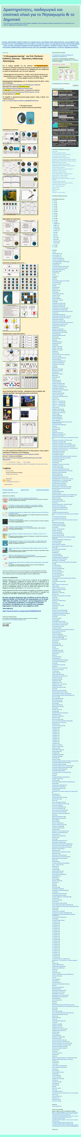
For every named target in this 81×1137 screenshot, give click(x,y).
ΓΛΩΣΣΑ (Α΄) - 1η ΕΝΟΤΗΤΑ (58, 401)
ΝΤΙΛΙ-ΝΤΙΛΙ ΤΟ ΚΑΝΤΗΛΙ (58, 725)
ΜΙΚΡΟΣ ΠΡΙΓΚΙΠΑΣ (56, 704)
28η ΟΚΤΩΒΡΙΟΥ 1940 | (72, 42)
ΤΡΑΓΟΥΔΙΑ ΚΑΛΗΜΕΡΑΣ (57, 967)
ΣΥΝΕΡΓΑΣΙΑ (55, 898)
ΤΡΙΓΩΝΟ (54, 969)
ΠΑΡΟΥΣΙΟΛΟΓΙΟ (56, 798)
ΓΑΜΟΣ (53, 378)
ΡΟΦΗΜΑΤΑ (54, 866)
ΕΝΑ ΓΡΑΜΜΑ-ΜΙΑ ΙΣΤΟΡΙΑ (58, 516)
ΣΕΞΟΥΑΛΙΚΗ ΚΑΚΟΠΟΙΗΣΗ (58, 874)
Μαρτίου (55, 239)
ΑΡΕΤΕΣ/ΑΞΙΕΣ (55, 338)
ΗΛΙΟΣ (53, 583)
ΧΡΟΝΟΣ (54, 1051)
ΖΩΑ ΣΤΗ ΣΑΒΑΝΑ (56, 566)
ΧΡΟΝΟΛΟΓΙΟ (55, 1049)
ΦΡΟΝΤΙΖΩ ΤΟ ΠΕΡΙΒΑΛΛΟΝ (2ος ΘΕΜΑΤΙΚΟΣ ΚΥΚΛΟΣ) (64, 1006)
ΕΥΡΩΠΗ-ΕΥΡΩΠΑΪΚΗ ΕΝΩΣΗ (59, 558)
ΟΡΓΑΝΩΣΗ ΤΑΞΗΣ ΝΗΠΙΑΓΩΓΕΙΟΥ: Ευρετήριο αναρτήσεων (64, 159)
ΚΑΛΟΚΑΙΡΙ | (40, 44)
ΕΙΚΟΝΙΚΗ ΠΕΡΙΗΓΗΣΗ (57, 491)
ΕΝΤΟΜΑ (54, 527)
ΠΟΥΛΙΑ (54, 839)
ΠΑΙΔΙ (53, 775)
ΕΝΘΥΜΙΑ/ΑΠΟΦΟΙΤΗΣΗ (57, 524)
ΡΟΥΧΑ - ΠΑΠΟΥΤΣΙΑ (57, 864)
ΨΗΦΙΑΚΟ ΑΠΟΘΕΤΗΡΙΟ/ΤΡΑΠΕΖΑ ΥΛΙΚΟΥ (61, 1059)
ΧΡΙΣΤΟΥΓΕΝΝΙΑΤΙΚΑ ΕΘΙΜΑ (58, 1040)
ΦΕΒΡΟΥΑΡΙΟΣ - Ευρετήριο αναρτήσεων (60, 176)
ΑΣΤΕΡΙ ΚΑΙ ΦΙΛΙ (56, 359)
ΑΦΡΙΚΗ (54, 365)
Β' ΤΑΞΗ (54, 367)
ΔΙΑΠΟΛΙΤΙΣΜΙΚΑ (56, 461)
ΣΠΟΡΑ (53, 885)
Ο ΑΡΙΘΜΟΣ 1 (55, 730)
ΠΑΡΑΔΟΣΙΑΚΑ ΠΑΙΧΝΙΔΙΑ (58, 786)
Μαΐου (54, 235)
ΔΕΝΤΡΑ (54, 431)
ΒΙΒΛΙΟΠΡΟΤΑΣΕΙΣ (56, 370)
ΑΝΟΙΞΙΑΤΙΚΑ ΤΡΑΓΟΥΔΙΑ (58, 306)
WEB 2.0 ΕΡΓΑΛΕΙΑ (56, 1096)
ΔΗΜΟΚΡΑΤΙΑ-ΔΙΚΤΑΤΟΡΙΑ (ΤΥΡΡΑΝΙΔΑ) (61, 440)
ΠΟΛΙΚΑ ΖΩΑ (55, 834)
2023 (54, 206)
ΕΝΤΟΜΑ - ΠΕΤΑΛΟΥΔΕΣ (57, 529)
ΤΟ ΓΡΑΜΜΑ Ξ (55, 942)
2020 (54, 211)
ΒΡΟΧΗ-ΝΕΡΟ (55, 377)
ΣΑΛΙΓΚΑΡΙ (54, 867)
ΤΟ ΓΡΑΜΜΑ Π (55, 946)
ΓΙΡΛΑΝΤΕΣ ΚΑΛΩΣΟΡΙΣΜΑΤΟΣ (59, 396)
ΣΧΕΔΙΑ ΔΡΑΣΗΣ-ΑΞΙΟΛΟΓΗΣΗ (59, 903)
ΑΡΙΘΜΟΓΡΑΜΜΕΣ (56, 341)
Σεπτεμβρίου (55, 228)
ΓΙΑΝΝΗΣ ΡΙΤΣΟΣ (56, 391)
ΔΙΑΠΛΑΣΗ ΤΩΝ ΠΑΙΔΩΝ (57, 459)
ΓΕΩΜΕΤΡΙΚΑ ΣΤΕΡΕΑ (57, 388)
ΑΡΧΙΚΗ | (5, 42)
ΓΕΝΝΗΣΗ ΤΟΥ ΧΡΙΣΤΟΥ (57, 385)
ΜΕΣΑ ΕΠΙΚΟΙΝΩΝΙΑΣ (57, 698)
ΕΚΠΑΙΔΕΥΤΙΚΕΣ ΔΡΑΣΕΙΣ (58, 505)
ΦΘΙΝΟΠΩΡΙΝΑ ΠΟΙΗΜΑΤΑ (58, 990)
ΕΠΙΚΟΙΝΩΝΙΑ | (52, 47)
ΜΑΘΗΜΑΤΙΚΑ (20, 464)
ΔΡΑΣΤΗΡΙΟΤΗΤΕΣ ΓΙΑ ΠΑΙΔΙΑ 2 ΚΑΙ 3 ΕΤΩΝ (62, 478)
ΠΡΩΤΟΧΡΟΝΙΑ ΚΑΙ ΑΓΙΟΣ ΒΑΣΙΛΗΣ (60, 856)
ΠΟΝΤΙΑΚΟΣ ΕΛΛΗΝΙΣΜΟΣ (58, 835)
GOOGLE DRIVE (55, 1075)
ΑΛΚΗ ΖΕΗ (54, 292)
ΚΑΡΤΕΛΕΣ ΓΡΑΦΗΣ (56, 634)
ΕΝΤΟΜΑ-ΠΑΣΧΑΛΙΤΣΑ (57, 535)
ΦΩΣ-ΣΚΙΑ (54, 1016)
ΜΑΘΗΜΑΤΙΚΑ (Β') (56, 685)
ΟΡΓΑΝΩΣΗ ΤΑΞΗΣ (56, 756)
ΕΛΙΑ (53, 510)
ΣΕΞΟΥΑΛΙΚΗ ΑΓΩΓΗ (57, 872)
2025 (54, 202)
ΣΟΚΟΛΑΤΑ (54, 882)
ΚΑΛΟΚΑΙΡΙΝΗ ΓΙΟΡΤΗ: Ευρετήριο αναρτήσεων (61, 154)
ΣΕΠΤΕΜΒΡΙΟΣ (55, 875)
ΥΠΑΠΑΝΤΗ (54, 980)
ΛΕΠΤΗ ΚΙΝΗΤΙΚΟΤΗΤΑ (57, 674)
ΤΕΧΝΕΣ (38, 464)
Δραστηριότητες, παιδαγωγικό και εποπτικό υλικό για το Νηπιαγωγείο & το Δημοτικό (38, 14)
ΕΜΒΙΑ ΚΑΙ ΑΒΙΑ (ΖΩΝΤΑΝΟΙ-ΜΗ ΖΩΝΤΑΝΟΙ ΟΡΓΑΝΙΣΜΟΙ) (65, 513)
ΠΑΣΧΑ (53, 800)
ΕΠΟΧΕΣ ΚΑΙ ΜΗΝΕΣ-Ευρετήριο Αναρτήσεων (61, 164)
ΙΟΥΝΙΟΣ (54, 608)
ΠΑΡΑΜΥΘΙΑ (33, 464)
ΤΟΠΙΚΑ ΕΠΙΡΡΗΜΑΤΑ (57, 964)
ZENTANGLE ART (56, 1101)
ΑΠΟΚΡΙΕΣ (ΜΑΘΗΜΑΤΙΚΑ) (58, 330)
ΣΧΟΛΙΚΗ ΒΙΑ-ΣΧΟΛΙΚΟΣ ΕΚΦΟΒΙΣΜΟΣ (61, 912)
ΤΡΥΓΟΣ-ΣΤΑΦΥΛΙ (56, 975)
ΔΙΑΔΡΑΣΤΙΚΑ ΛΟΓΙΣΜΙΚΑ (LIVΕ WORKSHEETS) (63, 445)
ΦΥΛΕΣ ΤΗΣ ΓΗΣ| (33, 47)
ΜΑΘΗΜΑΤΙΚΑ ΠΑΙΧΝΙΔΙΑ (58, 687)
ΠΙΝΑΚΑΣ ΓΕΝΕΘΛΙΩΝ (57, 823)
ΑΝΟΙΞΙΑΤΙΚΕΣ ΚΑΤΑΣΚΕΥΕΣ (58, 309)
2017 (54, 216)
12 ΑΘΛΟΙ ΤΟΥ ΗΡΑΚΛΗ (57, 258)
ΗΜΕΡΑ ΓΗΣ (54, 586)
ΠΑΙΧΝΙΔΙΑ (54, 780)
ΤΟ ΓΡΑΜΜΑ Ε (55, 928)
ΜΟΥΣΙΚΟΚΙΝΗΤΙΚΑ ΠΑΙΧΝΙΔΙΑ (59, 712)
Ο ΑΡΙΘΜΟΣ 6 (55, 738)
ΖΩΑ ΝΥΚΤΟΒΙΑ (55, 565)
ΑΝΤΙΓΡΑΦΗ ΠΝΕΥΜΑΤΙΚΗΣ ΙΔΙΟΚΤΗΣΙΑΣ (61, 311)
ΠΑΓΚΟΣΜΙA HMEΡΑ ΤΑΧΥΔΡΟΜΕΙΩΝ (60, 772)
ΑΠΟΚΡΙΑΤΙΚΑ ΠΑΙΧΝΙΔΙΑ (58, 321)
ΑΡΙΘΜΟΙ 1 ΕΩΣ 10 (56, 346)
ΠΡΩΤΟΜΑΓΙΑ (55, 853)
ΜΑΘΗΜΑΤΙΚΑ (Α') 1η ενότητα (58, 684)
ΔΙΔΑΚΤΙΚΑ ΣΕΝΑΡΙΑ (57, 467)
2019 (54, 213)
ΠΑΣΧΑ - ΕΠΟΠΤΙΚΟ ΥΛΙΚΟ (58, 802)
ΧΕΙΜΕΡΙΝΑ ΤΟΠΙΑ (56, 1025)
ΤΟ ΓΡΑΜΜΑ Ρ (55, 947)
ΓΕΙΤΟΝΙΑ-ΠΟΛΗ (56, 380)
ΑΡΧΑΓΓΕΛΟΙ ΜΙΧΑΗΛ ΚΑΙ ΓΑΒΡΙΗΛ (60, 354)
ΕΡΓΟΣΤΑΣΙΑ (55, 550)
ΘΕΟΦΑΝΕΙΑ (55, 599)
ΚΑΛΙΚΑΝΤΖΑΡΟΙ (56, 618)
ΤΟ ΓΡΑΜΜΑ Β (55, 923)
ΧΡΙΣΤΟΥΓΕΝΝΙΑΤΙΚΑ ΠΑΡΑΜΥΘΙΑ (60, 1041)
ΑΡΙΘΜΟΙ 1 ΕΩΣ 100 (56, 348)
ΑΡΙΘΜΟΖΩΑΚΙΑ (56, 343)
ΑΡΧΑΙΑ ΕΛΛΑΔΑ (56, 356)
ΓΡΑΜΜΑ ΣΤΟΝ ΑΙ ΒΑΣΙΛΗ (58, 412)
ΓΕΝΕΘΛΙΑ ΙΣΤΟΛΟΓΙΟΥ (57, 383)
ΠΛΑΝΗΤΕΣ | (74, 45)
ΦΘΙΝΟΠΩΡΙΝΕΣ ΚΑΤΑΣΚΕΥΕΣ (59, 996)
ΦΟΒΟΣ (53, 1003)
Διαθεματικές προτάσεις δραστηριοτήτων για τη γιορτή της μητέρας (21, 555)
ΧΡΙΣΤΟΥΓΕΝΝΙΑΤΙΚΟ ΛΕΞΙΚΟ (59, 1048)
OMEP (53, 1086)
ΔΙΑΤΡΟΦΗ (54, 462)
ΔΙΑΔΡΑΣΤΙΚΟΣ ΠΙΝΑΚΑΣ (57, 451)
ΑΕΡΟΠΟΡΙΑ (55, 287)
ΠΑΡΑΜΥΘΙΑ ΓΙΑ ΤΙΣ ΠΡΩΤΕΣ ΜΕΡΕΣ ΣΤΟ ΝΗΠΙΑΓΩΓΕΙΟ (65, 791)
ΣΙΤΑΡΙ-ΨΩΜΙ (55, 879)
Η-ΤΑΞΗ (54, 579)
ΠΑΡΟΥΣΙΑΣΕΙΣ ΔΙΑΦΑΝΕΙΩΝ (58, 797)
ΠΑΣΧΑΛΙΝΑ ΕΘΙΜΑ (56, 805)
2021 (54, 209)
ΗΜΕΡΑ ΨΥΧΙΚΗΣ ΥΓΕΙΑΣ (58, 587)
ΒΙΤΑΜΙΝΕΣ (54, 372)
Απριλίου (55, 237)
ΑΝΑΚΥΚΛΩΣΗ (55, 298)
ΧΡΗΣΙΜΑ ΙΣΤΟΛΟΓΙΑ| (71, 47)
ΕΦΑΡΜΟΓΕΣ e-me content (57, 560)
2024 (54, 204)
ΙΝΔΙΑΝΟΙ (54, 607)
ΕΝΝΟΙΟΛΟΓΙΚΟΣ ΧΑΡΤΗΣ (58, 525)
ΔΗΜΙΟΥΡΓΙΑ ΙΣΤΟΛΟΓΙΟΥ (58, 434)
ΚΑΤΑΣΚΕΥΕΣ (55, 643)
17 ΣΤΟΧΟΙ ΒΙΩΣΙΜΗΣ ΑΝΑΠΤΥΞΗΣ (60, 261)
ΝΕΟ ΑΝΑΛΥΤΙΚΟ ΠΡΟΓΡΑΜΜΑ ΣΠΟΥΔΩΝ (61, 720)
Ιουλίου (54, 232)
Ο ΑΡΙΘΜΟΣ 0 (55, 728)
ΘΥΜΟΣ (54, 602)
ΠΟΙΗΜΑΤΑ (54, 829)
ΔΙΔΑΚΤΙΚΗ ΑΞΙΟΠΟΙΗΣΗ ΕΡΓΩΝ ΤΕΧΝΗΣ (61, 470)
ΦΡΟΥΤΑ (54, 1008)
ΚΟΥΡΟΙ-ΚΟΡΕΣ (55, 658)
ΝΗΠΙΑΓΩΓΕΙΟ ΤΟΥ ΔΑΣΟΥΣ (58, 722)
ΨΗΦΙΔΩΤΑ (54, 1061)
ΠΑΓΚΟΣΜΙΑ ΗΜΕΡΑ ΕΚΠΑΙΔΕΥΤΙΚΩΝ (60, 762)
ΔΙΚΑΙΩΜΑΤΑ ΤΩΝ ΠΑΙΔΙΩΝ (58, 472)
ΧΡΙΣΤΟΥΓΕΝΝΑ (55, 1038)
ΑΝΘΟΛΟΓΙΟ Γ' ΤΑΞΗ (56, 300)
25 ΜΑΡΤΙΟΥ (55, 264)
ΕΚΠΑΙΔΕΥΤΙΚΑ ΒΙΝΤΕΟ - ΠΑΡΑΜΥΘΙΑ (60, 504)
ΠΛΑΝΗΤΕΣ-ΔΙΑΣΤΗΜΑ (57, 827)
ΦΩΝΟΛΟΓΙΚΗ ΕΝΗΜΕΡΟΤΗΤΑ (59, 1014)
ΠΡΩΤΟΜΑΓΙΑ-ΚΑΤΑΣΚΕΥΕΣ (58, 855)
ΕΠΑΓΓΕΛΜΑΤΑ (55, 542)
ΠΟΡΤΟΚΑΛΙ (55, 837)
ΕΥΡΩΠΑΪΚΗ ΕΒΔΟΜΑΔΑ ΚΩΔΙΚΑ (59, 557)
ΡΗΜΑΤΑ (54, 859)
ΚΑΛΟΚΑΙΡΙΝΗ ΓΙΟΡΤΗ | (58, 44)
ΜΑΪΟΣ (53, 688)
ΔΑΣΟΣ (53, 426)
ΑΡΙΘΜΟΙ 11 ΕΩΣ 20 (56, 349)
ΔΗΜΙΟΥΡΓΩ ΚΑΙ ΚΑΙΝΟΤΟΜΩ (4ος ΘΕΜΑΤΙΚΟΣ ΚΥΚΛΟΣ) (65, 437)
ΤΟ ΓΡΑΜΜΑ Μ (55, 939)
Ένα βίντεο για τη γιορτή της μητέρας (15, 519)
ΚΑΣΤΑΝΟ (54, 642)
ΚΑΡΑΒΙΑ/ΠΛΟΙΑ (55, 632)
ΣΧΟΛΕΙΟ (54, 909)
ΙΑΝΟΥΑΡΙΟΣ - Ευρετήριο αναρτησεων (59, 172)
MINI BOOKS (55, 1085)
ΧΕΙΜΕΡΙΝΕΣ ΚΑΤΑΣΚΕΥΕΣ (58, 1030)
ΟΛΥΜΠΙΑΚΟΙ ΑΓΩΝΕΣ (57, 754)
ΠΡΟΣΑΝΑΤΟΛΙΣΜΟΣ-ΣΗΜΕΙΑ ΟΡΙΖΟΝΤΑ (61, 845)
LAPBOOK (54, 1080)
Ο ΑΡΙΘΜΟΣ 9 (55, 743)
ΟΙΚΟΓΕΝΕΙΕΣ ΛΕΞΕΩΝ (57, 749)
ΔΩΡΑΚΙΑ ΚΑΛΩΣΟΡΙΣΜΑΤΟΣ (58, 485)
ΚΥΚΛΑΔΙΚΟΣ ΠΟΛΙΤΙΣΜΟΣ (58, 661)
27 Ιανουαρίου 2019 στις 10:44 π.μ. (12, 481)
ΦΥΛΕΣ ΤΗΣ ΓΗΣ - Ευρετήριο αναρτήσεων (60, 175)
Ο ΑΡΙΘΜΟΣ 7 (55, 740)
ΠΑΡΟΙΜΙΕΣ (54, 794)
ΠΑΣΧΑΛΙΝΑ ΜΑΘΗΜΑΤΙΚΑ (58, 807)
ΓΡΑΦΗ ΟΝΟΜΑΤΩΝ (56, 418)
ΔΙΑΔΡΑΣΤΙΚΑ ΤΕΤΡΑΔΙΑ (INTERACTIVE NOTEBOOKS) (64, 448)
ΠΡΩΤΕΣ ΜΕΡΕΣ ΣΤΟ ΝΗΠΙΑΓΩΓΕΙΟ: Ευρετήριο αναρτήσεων (64, 160)
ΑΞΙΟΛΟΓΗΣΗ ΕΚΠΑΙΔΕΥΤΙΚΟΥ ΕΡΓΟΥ (61, 316)
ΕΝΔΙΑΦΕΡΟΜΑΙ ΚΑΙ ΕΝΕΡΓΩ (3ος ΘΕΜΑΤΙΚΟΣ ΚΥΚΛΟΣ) (65, 519)
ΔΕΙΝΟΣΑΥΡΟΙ (55, 427)
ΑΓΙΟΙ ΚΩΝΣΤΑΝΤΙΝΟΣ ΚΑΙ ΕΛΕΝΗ (60, 280)
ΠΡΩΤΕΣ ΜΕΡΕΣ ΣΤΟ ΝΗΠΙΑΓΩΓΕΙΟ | (29, 42)
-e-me (53, 252)
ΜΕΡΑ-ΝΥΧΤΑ (27, 464)
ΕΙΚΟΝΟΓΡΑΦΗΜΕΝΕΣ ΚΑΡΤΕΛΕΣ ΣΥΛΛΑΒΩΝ (62, 496)
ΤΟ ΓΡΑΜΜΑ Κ (55, 936)
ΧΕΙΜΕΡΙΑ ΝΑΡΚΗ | (57, 45)
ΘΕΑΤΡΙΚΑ (54, 594)
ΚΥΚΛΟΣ (54, 663)
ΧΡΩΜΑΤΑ (54, 1054)
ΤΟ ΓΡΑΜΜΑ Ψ (55, 957)
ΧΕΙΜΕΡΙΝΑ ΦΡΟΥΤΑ (56, 1027)
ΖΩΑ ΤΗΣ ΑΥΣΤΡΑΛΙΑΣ (57, 571)
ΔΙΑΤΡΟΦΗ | (43, 47)
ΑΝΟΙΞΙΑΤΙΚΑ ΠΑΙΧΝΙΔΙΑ (57, 303)
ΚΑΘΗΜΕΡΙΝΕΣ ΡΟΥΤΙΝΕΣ (58, 615)
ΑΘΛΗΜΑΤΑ (54, 288)
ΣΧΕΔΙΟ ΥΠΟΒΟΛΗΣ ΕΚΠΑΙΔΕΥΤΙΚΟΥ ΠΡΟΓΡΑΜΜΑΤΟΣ (64, 906)
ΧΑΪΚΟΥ (54, 1019)
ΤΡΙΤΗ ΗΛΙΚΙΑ (55, 972)
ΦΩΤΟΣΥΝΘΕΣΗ (55, 1017)
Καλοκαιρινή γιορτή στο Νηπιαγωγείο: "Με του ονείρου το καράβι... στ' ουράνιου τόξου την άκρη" (27, 540)
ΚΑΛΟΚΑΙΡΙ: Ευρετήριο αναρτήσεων (59, 156)
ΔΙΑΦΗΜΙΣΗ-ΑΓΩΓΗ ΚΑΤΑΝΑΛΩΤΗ (60, 464)
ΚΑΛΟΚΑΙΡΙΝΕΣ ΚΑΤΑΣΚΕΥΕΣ (59, 624)
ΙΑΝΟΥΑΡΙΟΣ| (7, 47)
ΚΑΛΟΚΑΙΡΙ (54, 619)
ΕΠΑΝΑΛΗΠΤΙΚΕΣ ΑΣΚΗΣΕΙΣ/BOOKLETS (61, 546)
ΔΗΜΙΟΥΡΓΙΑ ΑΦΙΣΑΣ (57, 432)
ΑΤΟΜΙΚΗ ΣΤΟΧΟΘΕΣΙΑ (57, 362)
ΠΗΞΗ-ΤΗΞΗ (55, 819)
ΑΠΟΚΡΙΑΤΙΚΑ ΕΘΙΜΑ (57, 319)
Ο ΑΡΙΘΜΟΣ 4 (55, 735)
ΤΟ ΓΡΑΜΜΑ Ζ (55, 930)
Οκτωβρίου (55, 227)
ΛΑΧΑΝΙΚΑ (54, 671)
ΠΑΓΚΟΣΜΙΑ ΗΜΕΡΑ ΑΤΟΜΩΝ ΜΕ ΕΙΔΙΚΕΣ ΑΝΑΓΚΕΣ (64, 761)
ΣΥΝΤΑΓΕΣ (54, 901)
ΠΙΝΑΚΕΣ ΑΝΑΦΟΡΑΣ (57, 826)
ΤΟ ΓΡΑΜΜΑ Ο (55, 944)
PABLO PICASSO (55, 1088)
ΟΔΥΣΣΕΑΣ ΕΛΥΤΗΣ (56, 744)
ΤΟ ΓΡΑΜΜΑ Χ (55, 955)
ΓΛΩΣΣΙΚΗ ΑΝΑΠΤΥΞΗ (57, 410)
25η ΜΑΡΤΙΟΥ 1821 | (8, 44)
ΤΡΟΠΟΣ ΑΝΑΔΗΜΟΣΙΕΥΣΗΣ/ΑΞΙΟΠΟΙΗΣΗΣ (62, 974)
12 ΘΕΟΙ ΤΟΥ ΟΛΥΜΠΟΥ (57, 260)
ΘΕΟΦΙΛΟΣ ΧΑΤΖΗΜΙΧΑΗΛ (58, 600)
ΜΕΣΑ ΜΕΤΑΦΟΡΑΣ (56, 701)
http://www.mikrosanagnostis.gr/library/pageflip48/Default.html (20, 100)
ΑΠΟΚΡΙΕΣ (54, 327)
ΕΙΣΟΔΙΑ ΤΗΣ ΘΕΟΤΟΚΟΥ (57, 501)
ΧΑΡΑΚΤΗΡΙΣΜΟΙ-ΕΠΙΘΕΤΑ (58, 1020)
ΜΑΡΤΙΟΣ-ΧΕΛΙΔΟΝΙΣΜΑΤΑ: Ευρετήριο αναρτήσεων (62, 168)
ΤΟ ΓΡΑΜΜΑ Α (55, 921)
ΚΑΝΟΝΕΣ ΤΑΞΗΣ (56, 627)
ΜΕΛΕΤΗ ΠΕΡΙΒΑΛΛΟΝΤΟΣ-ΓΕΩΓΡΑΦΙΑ (61, 693)
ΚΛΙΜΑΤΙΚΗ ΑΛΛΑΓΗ (57, 650)
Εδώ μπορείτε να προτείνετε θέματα (58, 192)
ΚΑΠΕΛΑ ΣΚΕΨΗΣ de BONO (58, 631)
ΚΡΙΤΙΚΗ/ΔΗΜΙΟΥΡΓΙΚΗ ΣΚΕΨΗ (59, 659)
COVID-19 (54, 1064)
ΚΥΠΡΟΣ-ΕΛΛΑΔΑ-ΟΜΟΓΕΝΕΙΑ (59, 667)
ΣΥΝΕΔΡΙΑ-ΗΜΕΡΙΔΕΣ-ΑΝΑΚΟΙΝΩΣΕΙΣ (60, 896)
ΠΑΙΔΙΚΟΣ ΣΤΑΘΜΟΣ (57, 778)
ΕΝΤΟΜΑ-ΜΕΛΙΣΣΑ (56, 532)
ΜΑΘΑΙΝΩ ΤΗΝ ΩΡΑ (56, 679)
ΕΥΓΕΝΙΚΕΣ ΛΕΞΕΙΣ (56, 555)
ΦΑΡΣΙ (53, 985)
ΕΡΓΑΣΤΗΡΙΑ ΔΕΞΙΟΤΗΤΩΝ (58, 549)
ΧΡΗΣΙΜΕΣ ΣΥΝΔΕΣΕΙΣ (57, 1036)
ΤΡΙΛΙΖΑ (54, 971)
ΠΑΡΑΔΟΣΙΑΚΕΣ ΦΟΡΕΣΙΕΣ (58, 788)
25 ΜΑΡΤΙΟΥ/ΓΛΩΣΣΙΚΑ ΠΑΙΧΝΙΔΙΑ (60, 266)
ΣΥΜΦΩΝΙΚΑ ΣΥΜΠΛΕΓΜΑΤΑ (59, 893)
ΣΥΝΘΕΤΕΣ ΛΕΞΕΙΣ (56, 900)
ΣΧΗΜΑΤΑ (54, 908)
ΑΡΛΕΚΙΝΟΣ (54, 353)
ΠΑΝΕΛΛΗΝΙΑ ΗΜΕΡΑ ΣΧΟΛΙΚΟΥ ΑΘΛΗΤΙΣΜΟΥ (62, 781)
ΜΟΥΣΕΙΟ (54, 708)
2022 (54, 207)
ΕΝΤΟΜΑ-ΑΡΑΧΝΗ (56, 530)
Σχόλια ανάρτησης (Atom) (13, 492)
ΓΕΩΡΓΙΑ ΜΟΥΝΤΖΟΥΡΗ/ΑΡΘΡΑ (59, 389)
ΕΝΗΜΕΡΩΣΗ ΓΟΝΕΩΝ (57, 522)
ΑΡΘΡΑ (53, 340)
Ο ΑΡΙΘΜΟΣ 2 (55, 732)
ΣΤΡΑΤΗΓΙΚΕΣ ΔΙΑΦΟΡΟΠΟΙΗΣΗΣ (59, 890)
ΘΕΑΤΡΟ (54, 597)
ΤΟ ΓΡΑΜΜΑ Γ (55, 925)
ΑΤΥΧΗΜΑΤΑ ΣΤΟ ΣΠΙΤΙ (57, 364)
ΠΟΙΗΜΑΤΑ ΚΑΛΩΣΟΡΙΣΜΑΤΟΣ (59, 832)
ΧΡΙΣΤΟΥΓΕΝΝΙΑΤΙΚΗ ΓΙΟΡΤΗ (59, 1046)
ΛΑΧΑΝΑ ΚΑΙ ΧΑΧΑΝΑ (57, 669)
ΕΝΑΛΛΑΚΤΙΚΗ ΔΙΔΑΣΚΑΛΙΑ (58, 518)
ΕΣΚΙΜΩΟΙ (54, 552)
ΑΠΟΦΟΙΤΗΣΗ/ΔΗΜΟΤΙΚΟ (58, 335)
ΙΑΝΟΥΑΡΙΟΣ (55, 603)
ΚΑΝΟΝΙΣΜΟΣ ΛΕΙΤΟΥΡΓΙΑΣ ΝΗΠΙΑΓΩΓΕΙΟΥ (62, 629)
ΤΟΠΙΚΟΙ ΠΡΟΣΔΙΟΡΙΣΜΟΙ (58, 966)
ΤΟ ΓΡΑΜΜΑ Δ (55, 926)
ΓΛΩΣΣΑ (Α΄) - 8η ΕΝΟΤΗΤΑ (58, 405)
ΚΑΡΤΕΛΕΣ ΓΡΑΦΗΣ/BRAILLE (58, 635)
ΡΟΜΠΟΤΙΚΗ (55, 861)
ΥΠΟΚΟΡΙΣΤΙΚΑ (55, 982)
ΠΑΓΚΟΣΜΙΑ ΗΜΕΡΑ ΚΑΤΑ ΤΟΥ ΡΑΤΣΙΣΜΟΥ (62, 765)
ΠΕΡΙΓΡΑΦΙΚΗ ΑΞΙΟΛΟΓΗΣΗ (58, 818)
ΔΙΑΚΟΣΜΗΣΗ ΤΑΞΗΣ (57, 454)
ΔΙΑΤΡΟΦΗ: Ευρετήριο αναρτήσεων (59, 181)
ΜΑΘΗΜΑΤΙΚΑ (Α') (56, 682)
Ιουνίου (54, 234)
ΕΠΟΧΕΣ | (66, 45)
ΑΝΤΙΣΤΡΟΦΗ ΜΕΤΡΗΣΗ (57, 314)
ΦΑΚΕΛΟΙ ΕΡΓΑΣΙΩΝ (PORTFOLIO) (59, 984)
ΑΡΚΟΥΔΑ (54, 351)
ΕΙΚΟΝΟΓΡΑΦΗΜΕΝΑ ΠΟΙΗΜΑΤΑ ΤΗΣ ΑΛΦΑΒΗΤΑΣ (63, 494)
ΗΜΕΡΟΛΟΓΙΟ (55, 591)
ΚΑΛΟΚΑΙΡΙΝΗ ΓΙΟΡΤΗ (57, 626)
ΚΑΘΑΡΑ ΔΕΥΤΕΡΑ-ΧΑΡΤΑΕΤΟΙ (59, 611)
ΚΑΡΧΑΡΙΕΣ (54, 640)
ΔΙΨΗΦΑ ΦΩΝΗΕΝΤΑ (56, 475)
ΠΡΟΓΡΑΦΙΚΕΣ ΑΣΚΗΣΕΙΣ (58, 842)
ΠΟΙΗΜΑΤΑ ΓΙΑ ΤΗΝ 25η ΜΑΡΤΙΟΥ (59, 831)
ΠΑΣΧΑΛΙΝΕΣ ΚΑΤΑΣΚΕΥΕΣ (58, 811)
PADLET (54, 1089)
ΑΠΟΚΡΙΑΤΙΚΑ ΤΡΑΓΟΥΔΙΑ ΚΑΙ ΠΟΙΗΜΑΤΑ (61, 322)
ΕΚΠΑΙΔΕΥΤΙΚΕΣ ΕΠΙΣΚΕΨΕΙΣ (59, 507)
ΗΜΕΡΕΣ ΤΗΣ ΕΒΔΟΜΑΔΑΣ (58, 589)
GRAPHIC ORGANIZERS (57, 1078)
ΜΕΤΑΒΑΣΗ (54, 703)
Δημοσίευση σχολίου (8, 484)
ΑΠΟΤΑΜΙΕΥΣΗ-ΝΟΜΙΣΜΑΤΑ (58, 332)
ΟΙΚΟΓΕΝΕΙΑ (55, 748)
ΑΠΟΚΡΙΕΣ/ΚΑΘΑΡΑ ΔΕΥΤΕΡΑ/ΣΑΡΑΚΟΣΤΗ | (28, 45)
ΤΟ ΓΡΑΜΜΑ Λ (55, 938)
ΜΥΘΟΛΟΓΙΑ (55, 717)
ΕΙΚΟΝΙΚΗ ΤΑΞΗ (56, 493)
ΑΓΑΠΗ (53, 277)
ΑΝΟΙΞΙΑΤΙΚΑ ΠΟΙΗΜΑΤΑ (58, 304)
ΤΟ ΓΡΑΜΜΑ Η (55, 931)
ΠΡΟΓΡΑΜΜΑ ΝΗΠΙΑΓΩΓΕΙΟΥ (59, 840)
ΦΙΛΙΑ (53, 1001)
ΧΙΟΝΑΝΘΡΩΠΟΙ (56, 1035)
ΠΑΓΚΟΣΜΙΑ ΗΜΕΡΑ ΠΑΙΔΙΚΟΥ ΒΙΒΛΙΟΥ (61, 767)
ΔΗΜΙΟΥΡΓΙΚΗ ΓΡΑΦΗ (57, 435)
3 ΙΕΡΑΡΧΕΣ (54, 272)
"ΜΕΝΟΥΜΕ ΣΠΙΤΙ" (56, 253)
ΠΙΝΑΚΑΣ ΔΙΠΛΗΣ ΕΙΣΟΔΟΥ (58, 824)
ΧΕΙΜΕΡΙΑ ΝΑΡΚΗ (56, 1024)
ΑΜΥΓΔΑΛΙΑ (55, 296)
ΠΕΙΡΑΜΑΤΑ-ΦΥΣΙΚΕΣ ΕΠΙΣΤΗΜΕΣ (60, 813)
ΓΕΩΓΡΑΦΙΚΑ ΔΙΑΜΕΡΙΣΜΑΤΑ (58, 386)
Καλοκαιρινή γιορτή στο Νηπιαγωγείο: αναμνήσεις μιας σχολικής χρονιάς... (23, 498)
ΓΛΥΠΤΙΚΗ (54, 397)
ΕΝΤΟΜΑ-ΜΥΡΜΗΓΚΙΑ (57, 533)
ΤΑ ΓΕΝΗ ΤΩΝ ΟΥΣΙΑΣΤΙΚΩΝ (58, 917)
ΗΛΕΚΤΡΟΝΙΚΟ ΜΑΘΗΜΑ (58, 581)
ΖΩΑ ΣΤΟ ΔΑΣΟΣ (55, 570)
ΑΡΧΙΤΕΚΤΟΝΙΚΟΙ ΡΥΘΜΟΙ (58, 357)
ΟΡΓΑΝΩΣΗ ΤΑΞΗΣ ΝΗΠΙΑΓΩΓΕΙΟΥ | (53, 42)
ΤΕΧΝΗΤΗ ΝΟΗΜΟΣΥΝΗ (57, 920)
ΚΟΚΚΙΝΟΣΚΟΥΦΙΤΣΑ (57, 651)
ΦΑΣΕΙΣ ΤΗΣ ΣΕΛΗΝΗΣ (57, 987)
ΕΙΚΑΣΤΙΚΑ (54, 489)
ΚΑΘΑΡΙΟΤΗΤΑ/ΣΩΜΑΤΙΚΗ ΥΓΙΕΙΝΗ (60, 613)
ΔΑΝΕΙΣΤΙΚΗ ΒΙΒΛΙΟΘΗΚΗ (58, 424)
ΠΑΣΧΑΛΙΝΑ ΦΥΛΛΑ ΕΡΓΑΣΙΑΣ (59, 810)
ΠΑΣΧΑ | (47, 44)
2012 (54, 246)
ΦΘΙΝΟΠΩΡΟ (55, 998)
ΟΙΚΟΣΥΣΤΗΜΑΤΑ (56, 751)
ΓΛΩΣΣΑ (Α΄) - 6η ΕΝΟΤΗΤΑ (58, 404)
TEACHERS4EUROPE (56, 1091)
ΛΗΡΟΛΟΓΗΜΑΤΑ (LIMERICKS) (59, 676)
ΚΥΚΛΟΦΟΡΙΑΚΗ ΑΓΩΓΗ (57, 664)
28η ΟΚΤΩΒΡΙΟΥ (55, 271)
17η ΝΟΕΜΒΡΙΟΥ (55, 263)
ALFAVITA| (60, 47)
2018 (54, 214)
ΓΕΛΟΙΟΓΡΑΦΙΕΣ (56, 381)
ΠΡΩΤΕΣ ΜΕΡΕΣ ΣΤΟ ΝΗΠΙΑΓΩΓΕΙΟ (60, 851)
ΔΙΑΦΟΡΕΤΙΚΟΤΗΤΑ (56, 465)
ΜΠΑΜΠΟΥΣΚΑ (55, 714)
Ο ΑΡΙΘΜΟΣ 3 (55, 733)
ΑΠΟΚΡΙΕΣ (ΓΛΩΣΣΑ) (56, 329)
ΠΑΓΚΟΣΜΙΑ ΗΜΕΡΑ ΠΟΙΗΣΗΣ (59, 769)
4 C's (53, 274)
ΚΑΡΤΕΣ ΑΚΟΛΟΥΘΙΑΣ (57, 637)
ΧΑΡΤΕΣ (54, 1022)
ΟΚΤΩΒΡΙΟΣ (55, 753)
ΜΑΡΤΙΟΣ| (24, 47)
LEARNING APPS (55, 1081)
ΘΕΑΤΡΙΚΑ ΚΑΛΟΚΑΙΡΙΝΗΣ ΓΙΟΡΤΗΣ (60, 595)
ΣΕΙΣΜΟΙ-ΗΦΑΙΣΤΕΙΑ (57, 871)
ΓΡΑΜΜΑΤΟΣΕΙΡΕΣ (56, 415)
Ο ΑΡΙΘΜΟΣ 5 (55, 736)
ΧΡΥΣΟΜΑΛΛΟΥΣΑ (56, 1052)
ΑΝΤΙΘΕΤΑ (54, 313)
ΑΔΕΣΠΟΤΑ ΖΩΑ (55, 284)
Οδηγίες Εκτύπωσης (55, 189)
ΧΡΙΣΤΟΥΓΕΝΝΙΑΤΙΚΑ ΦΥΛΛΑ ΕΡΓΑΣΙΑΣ (61, 1043)
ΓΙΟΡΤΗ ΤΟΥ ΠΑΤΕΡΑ (57, 394)
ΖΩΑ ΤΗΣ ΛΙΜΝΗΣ (56, 573)
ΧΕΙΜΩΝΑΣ (54, 1032)
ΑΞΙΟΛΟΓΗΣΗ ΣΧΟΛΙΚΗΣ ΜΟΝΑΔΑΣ (60, 317)
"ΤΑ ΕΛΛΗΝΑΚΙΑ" (56, 256)
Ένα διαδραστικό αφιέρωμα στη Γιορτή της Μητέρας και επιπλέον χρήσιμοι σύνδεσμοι (25, 505)
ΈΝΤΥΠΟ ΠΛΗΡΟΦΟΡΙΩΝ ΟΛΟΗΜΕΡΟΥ (61, 539)
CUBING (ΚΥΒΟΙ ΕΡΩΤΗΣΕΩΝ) (59, 1065)
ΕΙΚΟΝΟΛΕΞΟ (55, 497)
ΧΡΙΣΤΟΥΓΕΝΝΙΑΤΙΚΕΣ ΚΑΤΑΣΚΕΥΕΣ (60, 1044)
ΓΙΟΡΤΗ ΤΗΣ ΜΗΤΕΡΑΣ (57, 393)
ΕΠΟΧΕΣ (54, 547)
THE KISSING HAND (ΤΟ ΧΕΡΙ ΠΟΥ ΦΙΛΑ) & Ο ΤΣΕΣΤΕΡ (64, 1093)
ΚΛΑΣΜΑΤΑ (54, 648)
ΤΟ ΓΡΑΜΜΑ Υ (55, 952)
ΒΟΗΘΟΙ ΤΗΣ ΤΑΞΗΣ (56, 373)
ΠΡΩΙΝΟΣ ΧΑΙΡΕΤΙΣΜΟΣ (57, 848)
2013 (54, 245)
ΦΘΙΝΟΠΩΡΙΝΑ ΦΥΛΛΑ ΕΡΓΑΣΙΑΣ (59, 995)
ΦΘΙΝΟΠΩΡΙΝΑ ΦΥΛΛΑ (57, 993)
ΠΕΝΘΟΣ (54, 815)
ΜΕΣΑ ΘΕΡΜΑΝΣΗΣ (56, 700)
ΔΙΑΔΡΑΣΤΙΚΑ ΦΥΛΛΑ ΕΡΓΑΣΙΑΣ (59, 449)
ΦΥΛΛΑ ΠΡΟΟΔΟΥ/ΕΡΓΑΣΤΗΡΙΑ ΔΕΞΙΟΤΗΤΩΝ (62, 1012)
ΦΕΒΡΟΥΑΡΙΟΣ (55, 988)
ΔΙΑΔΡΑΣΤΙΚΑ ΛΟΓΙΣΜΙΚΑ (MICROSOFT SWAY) (62, 446)
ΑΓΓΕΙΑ (54, 279)
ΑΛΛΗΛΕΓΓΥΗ (55, 295)
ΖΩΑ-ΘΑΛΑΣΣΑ (55, 576)
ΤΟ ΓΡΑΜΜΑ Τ (55, 950)
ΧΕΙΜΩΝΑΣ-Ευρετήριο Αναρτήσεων (59, 170)
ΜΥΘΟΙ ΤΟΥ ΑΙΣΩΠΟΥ (57, 716)
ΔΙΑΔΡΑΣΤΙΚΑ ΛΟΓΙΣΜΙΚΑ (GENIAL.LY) (61, 443)
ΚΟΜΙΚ (53, 655)
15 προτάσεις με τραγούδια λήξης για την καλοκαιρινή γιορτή (20, 526)
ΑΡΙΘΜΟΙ (54, 345)
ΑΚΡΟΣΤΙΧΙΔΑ (55, 290)
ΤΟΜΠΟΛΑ (54, 963)
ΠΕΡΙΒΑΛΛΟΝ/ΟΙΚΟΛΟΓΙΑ (58, 816)
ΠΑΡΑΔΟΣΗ (54, 783)
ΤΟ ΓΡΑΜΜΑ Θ (55, 933)
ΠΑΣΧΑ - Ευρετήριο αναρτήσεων (58, 186)
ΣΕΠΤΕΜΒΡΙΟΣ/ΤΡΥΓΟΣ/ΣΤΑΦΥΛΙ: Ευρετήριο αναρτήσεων (63, 165)
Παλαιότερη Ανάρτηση (42, 490)
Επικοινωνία (54, 190)
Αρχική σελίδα (25, 490)
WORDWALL (55, 1097)
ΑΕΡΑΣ (53, 285)
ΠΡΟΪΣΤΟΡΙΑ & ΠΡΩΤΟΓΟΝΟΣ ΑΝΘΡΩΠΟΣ (61, 843)
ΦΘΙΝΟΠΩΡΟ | (12, 42)
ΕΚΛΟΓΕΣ (54, 502)
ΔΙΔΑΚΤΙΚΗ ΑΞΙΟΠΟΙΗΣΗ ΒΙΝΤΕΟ (59, 469)
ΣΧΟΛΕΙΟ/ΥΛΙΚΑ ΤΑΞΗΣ (57, 911)
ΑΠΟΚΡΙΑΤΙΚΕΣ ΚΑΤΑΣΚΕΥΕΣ (59, 324)
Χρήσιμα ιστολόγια (55, 187)
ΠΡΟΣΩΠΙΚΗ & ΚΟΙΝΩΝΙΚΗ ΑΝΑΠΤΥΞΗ (61, 847)
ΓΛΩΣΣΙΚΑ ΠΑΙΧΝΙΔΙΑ (11, 464)
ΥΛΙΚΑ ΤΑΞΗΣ (55, 979)
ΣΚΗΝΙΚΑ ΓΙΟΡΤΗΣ (56, 880)
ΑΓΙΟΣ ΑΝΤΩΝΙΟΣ (56, 282)
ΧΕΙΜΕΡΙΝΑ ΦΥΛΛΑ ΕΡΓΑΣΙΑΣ (58, 1028)
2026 (54, 200)
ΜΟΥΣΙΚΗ (54, 711)
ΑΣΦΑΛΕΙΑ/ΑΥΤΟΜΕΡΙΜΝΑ (58, 361)
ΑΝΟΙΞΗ (54, 301)
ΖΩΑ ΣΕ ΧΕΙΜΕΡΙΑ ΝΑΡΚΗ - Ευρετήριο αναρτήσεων (62, 173)
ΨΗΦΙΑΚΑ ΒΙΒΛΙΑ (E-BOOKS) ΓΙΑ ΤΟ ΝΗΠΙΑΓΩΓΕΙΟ (63, 1057)
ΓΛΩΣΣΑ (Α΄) (54, 399)
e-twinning (54, 1069)
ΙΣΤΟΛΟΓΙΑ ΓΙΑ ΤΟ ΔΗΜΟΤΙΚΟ (59, 610)
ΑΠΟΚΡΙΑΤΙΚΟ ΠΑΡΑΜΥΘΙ (58, 325)
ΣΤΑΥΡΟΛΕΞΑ (55, 887)
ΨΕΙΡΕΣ (53, 1056)
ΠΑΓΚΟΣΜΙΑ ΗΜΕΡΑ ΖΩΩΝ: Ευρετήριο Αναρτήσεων (62, 182)
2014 (54, 222)
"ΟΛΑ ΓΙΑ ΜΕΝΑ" (56, 255)
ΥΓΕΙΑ (53, 977)
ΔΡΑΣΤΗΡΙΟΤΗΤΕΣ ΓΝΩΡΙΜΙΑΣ (59, 481)
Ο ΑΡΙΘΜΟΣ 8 (55, 741)
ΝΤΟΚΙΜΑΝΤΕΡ (55, 727)
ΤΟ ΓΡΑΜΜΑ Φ (55, 954)
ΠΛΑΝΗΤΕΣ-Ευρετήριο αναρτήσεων (59, 184)
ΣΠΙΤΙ (53, 884)
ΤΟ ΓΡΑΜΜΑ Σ (55, 949)
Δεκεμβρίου (55, 223)
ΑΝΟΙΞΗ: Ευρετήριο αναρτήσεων (58, 167)
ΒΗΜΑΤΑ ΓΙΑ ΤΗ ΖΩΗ (57, 369)
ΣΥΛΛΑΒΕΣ (54, 892)
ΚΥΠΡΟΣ (54, 666)
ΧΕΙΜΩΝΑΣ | (46, 45)
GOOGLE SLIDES (56, 1076)
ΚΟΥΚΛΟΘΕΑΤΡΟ (56, 656)
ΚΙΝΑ (53, 647)
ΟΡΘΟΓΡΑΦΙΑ (55, 757)
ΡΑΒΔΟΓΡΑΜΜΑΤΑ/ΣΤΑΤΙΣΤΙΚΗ (59, 858)
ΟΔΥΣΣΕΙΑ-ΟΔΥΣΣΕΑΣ (57, 746)
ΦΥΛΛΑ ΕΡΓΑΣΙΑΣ (56, 1011)
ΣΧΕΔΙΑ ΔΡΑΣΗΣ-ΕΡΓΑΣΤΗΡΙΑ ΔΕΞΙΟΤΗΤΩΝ (62, 904)
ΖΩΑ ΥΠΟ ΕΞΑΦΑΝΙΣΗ (57, 575)
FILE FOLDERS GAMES (57, 1072)
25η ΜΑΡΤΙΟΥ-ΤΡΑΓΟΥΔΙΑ (57, 269)
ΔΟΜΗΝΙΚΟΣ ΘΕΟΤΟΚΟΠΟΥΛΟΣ (59, 477)
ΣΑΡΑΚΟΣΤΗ (55, 869)
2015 (54, 220)
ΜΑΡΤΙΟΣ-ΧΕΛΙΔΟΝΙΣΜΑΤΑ (58, 690)
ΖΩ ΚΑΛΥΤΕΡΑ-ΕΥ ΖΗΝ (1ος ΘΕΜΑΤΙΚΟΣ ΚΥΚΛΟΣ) (63, 562)
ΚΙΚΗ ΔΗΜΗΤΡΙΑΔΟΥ (57, 645)
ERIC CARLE (55, 1070)
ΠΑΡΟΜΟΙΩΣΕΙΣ (56, 795)
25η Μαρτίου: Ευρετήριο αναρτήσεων (59, 152)
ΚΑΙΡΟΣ (54, 616)
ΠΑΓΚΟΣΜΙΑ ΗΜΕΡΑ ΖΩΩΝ (58, 764)
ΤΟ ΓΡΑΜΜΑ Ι (55, 934)
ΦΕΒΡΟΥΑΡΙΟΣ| (16, 47)
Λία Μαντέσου (9, 470)
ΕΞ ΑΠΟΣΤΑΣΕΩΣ (56, 541)
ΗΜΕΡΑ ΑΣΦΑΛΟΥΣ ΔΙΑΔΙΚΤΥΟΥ (59, 584)
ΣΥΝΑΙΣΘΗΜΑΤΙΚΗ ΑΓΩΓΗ (58, 895)
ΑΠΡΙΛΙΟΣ (54, 337)
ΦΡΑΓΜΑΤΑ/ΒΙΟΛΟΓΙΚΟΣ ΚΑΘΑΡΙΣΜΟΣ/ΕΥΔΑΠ (62, 1004)
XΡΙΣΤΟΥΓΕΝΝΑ (55, 1099)
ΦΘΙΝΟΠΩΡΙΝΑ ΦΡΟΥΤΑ (57, 992)
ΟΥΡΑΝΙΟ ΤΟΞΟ (55, 759)
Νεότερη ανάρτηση (8, 490)
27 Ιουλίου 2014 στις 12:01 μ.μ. (12, 474)
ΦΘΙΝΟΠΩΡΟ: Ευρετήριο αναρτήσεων (59, 162)
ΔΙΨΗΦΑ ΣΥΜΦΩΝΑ (56, 473)
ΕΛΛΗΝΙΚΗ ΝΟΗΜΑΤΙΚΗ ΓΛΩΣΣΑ (59, 512)
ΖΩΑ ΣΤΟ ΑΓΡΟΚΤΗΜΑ (57, 568)
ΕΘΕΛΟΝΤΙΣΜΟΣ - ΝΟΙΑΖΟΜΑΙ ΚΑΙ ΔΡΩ (61, 486)
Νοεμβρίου (55, 225)
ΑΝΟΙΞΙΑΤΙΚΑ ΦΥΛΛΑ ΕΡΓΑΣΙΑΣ (59, 308)
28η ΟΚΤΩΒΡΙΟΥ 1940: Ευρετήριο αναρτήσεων (61, 157)
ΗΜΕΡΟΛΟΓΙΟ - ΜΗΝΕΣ (57, 592)
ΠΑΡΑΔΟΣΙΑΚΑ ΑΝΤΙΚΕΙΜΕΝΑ (59, 785)
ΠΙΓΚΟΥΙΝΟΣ (55, 821)
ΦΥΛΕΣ (53, 1009)
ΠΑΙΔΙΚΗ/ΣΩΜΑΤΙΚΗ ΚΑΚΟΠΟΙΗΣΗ (60, 777)
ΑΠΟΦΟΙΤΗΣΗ (55, 333)
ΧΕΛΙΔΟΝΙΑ (54, 1033)
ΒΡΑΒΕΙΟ (54, 375)
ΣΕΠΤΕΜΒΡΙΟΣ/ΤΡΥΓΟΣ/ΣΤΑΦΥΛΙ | (25, 44)
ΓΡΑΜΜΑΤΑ (54, 414)
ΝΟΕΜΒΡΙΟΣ (55, 724)
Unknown (8, 478)
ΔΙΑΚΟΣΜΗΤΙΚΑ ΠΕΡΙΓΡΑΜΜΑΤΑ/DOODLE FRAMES (63, 456)
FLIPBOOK (54, 1073)
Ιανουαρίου (55, 242)
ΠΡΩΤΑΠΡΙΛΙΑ (55, 850)
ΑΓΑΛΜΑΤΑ (54, 276)
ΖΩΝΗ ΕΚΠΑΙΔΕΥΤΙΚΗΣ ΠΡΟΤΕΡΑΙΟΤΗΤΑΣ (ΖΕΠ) (63, 578)
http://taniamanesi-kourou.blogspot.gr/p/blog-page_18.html (14, 619)
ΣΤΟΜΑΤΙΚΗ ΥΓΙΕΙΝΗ (57, 888)
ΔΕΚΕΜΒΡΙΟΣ (55, 429)
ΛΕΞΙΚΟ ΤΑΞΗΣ (55, 672)
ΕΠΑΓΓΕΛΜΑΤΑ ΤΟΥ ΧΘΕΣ (58, 544)
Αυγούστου (55, 230)
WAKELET (54, 1094)
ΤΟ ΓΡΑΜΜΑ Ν (55, 941)
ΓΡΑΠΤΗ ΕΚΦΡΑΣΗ (56, 417)
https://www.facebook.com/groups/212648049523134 (22, 611)
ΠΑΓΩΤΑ (54, 773)
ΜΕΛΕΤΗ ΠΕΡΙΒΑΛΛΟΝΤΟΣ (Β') (59, 692)
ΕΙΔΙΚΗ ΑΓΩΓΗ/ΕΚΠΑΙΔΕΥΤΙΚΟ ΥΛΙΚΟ (60, 488)
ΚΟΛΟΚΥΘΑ (54, 653)
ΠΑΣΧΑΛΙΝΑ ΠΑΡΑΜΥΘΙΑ (57, 808)
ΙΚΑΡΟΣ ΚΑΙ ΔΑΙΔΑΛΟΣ (57, 605)
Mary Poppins (55, 1083)
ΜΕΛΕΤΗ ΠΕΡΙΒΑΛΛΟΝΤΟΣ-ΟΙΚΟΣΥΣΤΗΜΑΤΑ (62, 695)
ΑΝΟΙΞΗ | (11, 45)
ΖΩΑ (53, 563)
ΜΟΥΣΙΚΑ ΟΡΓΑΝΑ (56, 709)
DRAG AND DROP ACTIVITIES (58, 1067)
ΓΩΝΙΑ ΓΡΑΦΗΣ (55, 420)
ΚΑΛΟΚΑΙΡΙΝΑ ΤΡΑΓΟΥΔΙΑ (58, 621)
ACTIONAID (54, 1062)
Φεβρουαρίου (56, 241)
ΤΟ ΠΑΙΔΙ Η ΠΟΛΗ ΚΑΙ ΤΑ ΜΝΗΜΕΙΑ (60, 958)
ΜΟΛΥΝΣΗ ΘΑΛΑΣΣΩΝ (57, 706)
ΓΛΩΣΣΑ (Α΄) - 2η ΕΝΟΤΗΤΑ (58, 402)
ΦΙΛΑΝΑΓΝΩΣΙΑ (44, 464)
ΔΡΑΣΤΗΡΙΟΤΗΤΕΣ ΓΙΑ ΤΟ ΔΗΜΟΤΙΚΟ (60, 480)
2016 (54, 218)
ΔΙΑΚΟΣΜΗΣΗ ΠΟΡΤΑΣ (57, 453)
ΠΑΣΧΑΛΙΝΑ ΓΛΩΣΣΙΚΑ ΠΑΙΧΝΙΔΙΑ (60, 803)
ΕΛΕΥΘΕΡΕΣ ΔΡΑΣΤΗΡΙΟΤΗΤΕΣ (59, 509)
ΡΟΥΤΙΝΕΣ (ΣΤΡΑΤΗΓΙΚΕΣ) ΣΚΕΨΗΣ (60, 863)
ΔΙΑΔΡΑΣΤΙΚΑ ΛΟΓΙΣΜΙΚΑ (58, 441)
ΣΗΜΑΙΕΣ (54, 877)
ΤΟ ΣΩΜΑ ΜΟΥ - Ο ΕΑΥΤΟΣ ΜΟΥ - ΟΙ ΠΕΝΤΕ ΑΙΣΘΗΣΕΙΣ (64, 960)
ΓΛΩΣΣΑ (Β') (54, 407)
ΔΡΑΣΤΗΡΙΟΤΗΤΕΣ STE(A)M (58, 483)
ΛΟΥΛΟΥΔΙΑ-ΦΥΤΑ (56, 677)
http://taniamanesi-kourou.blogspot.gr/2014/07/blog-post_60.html (21, 454)
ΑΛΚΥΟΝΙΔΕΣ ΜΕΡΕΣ (57, 293)
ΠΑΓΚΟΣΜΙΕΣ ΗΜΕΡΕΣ (57, 770)
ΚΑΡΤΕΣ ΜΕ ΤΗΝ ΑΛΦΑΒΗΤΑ (58, 639)
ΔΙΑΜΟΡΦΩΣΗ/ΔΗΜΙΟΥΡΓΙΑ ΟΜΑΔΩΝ (60, 457)
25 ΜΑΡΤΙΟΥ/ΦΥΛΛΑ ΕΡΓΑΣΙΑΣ (59, 268)
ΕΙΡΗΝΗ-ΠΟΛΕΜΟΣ (56, 499)
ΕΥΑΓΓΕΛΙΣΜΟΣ (55, 554)
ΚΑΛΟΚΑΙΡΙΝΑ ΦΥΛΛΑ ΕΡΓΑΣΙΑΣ (59, 623)
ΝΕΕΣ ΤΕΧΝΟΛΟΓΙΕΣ (56, 719)
